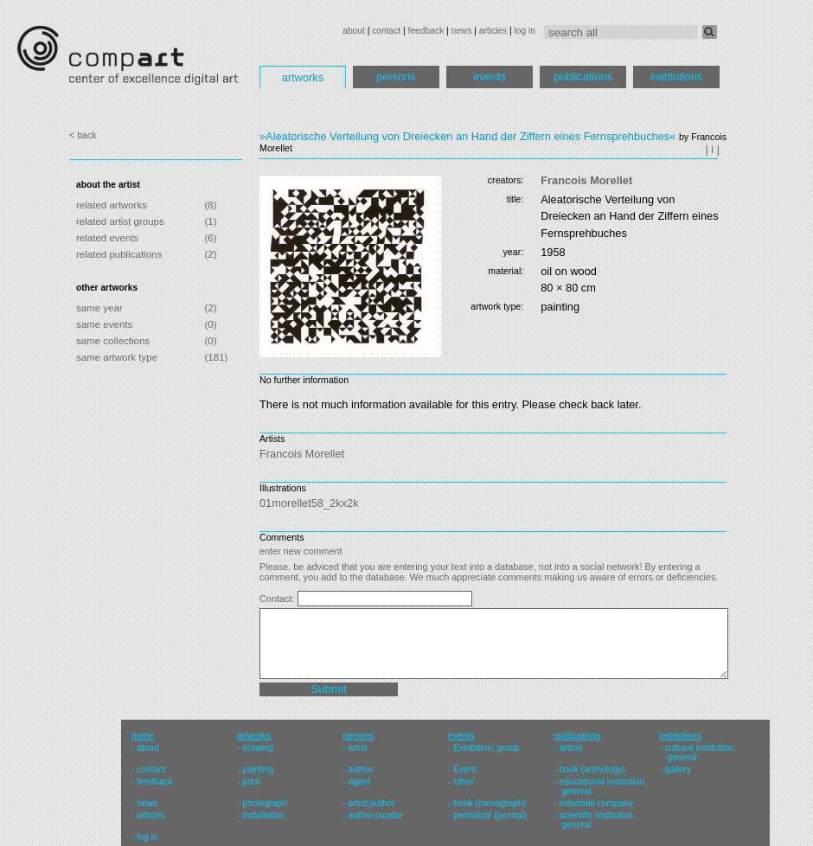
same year (99, 308)
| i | (712, 149)
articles (493, 30)
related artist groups (120, 221)
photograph (264, 803)
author (360, 769)
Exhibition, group (487, 748)
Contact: (278, 598)
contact (386, 30)
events (489, 76)
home (142, 735)
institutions (676, 76)
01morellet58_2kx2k (309, 503)
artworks (302, 77)
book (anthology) (592, 769)
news (461, 30)
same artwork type (116, 357)
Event (465, 769)
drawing (257, 748)
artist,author (371, 803)
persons (396, 76)
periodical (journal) (490, 815)
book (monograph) (490, 803)
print (250, 781)
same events (104, 324)
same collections (113, 341)
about (353, 30)
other (464, 781)
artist (357, 748)
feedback (426, 30)
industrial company (596, 803)
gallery (678, 769)
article (571, 748)
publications (583, 76)
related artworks (111, 205)
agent (359, 781)
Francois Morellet (586, 180)
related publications (119, 254)
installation (263, 815)
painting (257, 769)
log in (525, 30)
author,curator (375, 815)
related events (107, 238)
